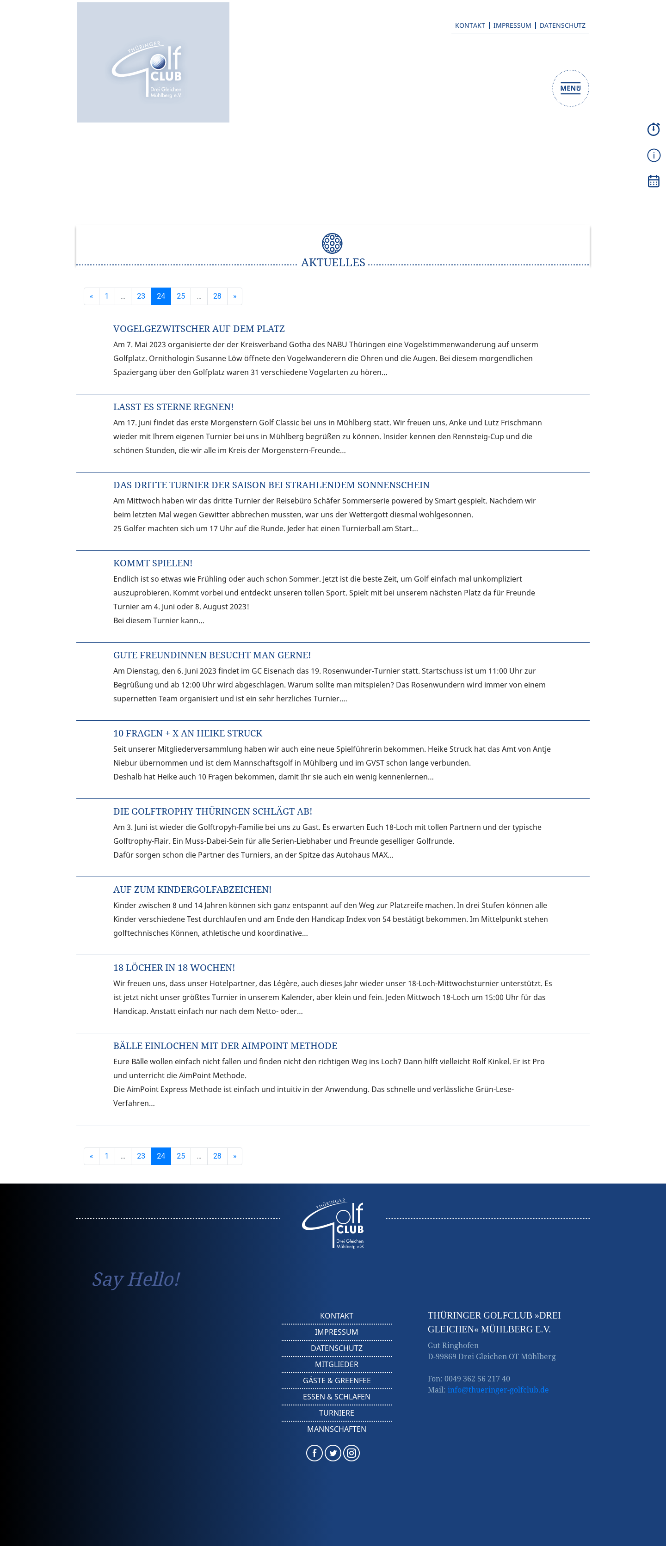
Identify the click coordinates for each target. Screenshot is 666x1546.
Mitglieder (336, 1364)
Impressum (512, 25)
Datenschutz (563, 25)
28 (217, 296)
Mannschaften (336, 1429)
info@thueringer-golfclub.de (498, 1390)
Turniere (336, 1413)
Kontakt (470, 25)
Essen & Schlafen (336, 1397)
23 (141, 296)
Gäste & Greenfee (337, 1380)
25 (181, 296)
